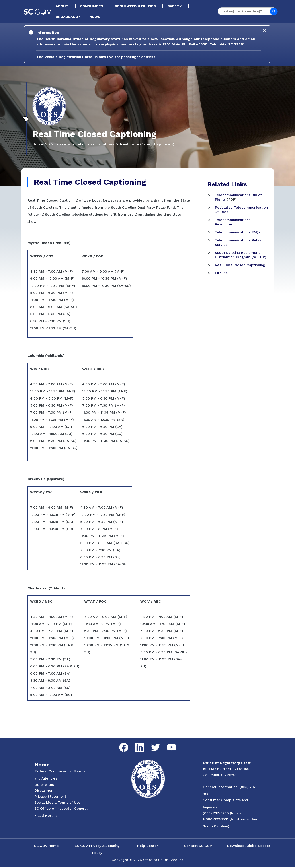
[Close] (264, 30)
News (95, 17)
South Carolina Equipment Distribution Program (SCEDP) (240, 254)
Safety (174, 6)
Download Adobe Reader (248, 846)
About (62, 6)
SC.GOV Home (46, 846)
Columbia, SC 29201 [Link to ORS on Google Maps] (220, 775)
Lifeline (221, 273)
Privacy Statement (50, 796)
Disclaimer (43, 790)
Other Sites (44, 784)
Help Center (147, 846)
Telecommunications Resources (232, 222)
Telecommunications (95, 144)
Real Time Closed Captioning (240, 265)
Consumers (91, 6)
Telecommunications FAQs (237, 232)
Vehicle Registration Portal (69, 57)
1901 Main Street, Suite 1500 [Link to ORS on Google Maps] (227, 769)
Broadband (67, 17)
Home (37, 144)
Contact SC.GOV (198, 846)
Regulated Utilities (135, 6)
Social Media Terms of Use (57, 802)
